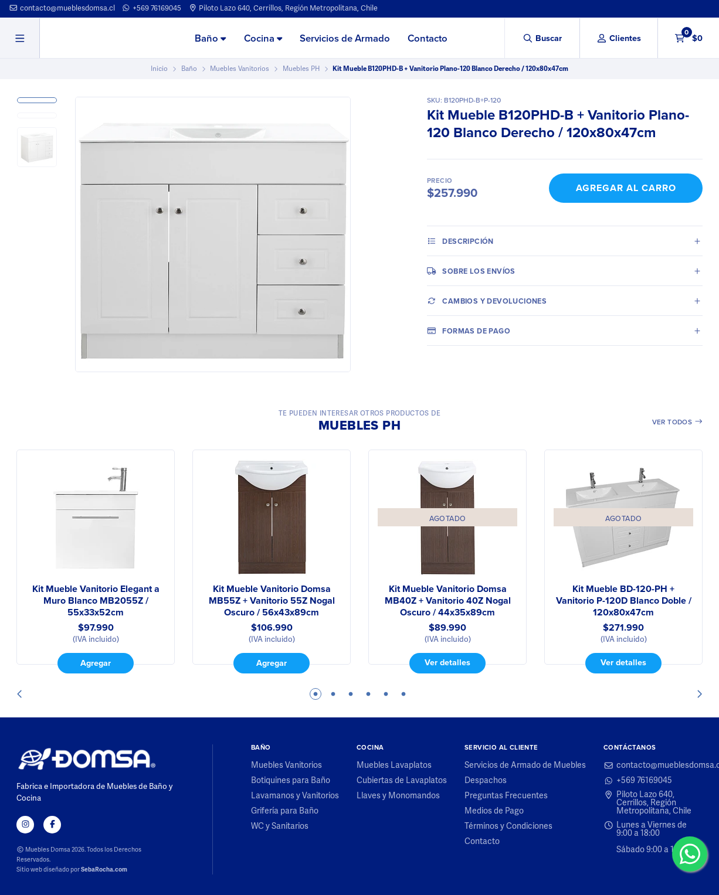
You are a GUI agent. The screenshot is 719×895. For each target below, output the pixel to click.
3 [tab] (351, 694)
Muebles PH (301, 68)
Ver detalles (447, 662)
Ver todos (677, 422)
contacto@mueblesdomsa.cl (62, 8)
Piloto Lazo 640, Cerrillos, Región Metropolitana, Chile (283, 8)
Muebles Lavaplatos (394, 765)
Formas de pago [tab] (468, 330)
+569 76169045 (151, 8)
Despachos (485, 781)
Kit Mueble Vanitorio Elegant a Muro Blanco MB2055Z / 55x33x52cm (96, 600)
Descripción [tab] (460, 241)
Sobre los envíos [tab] (471, 270)
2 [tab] (333, 694)
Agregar (95, 662)
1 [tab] (315, 694)
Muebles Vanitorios (239, 68)
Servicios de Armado (345, 38)
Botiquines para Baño (290, 781)
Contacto (427, 38)
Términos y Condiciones (508, 826)
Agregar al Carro (626, 188)
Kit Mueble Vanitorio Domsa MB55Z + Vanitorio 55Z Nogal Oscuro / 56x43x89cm (272, 600)
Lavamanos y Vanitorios (295, 796)
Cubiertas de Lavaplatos (402, 781)
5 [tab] (386, 694)
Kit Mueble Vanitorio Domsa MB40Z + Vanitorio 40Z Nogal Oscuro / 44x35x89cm (448, 600)
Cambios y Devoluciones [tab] (487, 300)
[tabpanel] (96, 561)
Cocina (263, 38)
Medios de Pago (494, 811)
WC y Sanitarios (279, 826)
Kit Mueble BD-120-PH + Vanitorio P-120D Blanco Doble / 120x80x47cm (623, 600)
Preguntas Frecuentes (506, 796)
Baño (210, 38)
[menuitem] (210, 38)
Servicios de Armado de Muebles (525, 765)
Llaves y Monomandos (398, 796)
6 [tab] (403, 694)
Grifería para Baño (284, 811)
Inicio (159, 68)
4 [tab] (368, 694)
